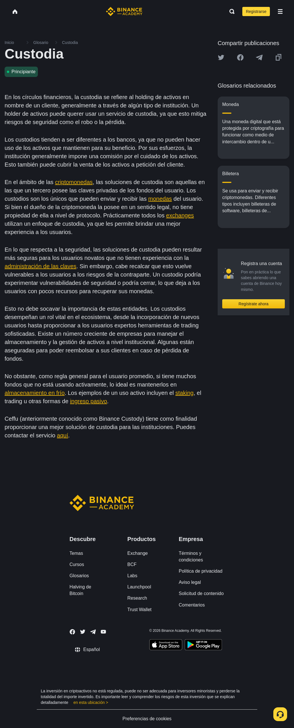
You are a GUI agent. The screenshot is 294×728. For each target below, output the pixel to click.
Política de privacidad (200, 571)
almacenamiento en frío (35, 393)
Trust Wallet (139, 609)
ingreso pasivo (88, 401)
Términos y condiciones (191, 556)
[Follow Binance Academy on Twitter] (83, 631)
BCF (132, 564)
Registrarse (256, 11)
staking (184, 393)
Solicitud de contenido (201, 593)
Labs (132, 575)
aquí (62, 435)
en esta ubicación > (91, 702)
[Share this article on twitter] (221, 57)
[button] (280, 11)
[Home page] (124, 11)
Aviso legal (190, 582)
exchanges (180, 215)
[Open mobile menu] (280, 11)
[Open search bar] (230, 11)
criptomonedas (74, 182)
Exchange (137, 553)
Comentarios (192, 605)
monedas (160, 199)
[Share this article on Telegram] (259, 57)
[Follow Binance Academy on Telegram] (93, 631)
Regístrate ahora (253, 304)
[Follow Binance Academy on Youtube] (103, 632)
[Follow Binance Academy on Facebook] (72, 632)
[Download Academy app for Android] (203, 645)
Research (137, 598)
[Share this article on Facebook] (240, 57)
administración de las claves (40, 266)
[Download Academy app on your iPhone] (165, 645)
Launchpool (139, 586)
